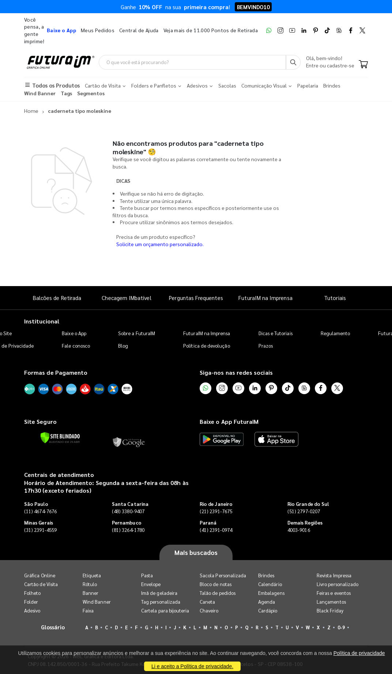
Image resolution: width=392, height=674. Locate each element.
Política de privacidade (359, 653)
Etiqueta (92, 576)
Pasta (147, 576)
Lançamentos (331, 602)
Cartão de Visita (41, 584)
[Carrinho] (363, 65)
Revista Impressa (334, 576)
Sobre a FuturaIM (136, 333)
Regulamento (335, 333)
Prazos (266, 345)
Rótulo (90, 584)
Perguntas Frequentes (196, 298)
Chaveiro (209, 611)
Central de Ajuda (139, 30)
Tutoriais (335, 298)
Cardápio (268, 611)
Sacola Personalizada (223, 576)
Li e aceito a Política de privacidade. (192, 666)
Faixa (88, 611)
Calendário (270, 584)
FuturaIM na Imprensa (265, 298)
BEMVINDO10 (253, 6)
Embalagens (271, 593)
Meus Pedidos (97, 30)
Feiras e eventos (334, 593)
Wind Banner (97, 602)
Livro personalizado (337, 584)
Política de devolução (206, 345)
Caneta (207, 602)
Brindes (266, 576)
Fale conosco (76, 345)
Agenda (266, 602)
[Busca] (293, 62)
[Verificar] (60, 438)
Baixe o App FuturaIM (229, 422)
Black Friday (330, 611)
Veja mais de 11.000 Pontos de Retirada (210, 30)
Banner (90, 593)
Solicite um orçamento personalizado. (160, 244)
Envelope (151, 584)
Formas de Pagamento (55, 372)
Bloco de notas (215, 584)
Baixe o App (74, 333)
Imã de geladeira (159, 593)
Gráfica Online (39, 576)
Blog (123, 345)
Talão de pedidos (217, 593)
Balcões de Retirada (57, 298)
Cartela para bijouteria (165, 611)
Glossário (53, 627)
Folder (31, 602)
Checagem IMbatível (126, 298)
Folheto (32, 593)
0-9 (341, 628)
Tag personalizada (160, 602)
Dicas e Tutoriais (276, 333)
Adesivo (32, 611)
